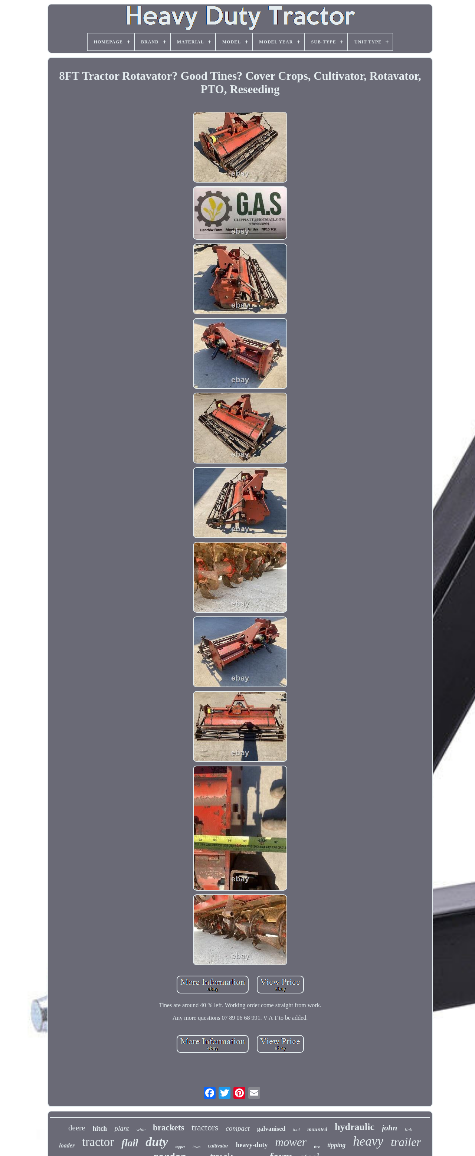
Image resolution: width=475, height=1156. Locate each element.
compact (237, 1128)
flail (129, 1143)
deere (76, 1127)
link (408, 1129)
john (389, 1127)
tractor (98, 1142)
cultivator (218, 1146)
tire (317, 1146)
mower (290, 1142)
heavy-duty (252, 1145)
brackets (168, 1127)
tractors (204, 1127)
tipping (336, 1145)
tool (296, 1129)
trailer (406, 1142)
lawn (196, 1146)
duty (156, 1142)
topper (180, 1147)
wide (140, 1129)
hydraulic (354, 1126)
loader (67, 1145)
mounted (317, 1129)
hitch (99, 1128)
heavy (368, 1141)
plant (121, 1128)
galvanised (271, 1128)
